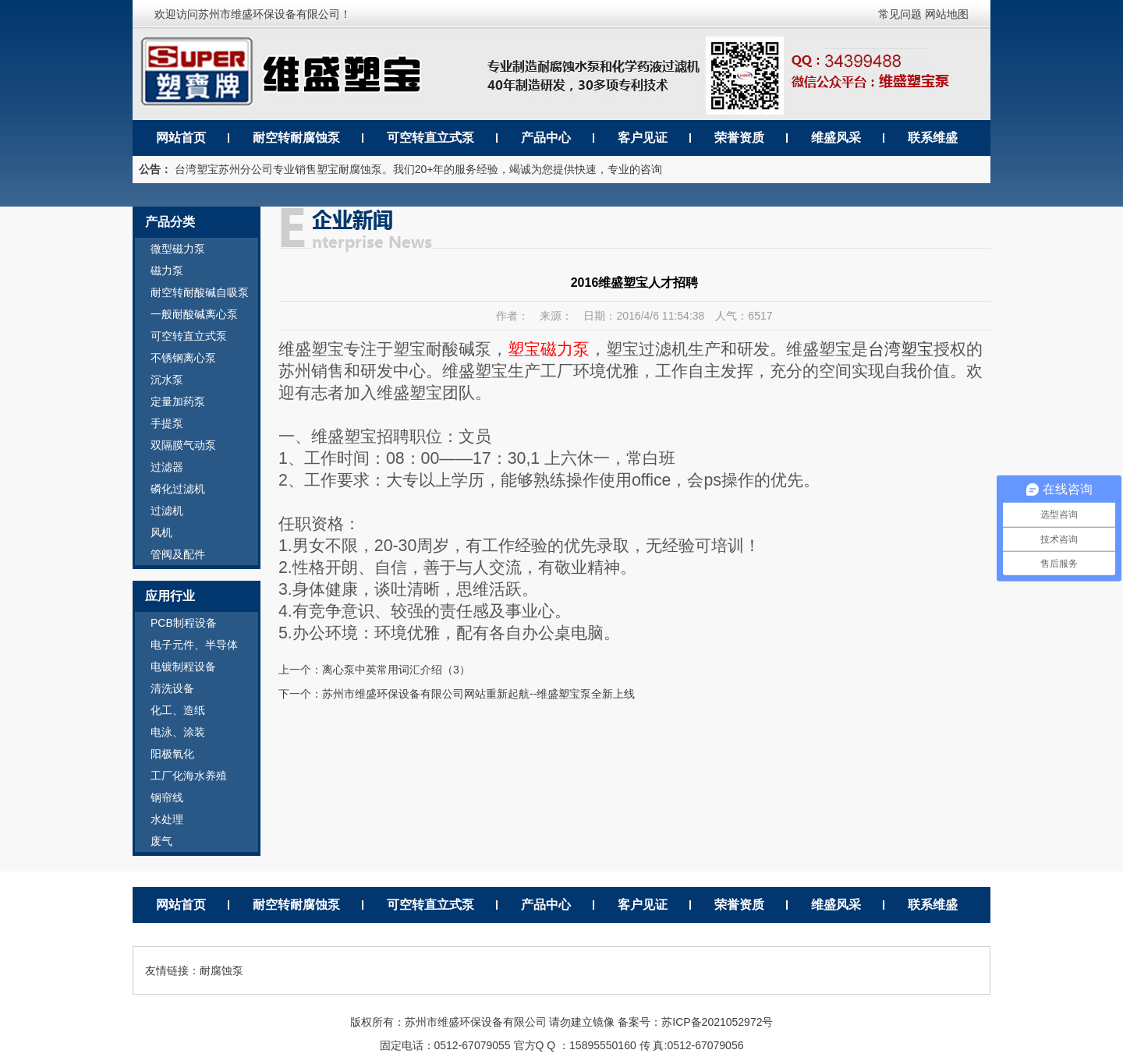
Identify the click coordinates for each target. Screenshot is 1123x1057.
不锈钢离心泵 (183, 358)
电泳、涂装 (178, 732)
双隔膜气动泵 (183, 445)
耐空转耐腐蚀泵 (296, 137)
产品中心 (546, 137)
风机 (161, 532)
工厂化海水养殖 (189, 775)
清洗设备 (172, 688)
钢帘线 (167, 797)
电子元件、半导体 (194, 644)
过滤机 (167, 510)
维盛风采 (836, 137)
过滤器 (167, 467)
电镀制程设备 (183, 666)
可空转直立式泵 (430, 137)
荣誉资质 (739, 137)
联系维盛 (933, 137)
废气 (161, 841)
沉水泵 (167, 379)
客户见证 (643, 137)
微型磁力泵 (178, 248)
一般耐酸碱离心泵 (194, 314)
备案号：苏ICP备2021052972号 (695, 1022)
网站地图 (947, 14)
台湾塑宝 (900, 349)
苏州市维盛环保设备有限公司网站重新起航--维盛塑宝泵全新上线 (478, 694)
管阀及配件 (178, 554)
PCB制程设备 (184, 623)
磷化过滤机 (178, 489)
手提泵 (167, 423)
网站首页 (181, 137)
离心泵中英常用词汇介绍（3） (396, 669)
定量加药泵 (178, 401)
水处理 (167, 819)
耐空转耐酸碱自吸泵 (200, 292)
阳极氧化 (172, 754)
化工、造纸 (178, 710)
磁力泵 (167, 270)
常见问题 (900, 14)
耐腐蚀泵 (221, 970)
